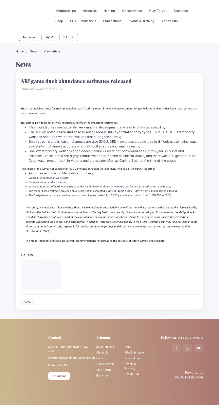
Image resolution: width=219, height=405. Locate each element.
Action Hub (169, 21)
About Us (90, 11)
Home (20, 51)
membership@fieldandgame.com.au (69, 357)
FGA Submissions (83, 21)
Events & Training (141, 21)
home (27, 301)
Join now (28, 37)
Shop (59, 21)
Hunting (109, 11)
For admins (58, 376)
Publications (112, 21)
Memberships (65, 11)
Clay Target (158, 11)
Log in (69, 37)
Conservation (132, 11)
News (34, 51)
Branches (181, 11)
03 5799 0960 (57, 364)
